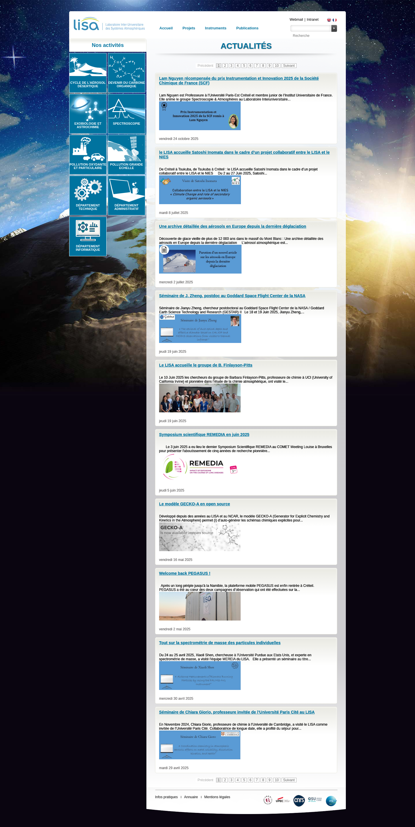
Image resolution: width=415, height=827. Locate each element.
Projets (188, 28)
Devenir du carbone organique (126, 84)
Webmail (296, 20)
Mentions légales (217, 797)
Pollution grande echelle (126, 166)
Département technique (88, 207)
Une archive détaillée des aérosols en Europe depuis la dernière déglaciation (232, 226)
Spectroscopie (126, 123)
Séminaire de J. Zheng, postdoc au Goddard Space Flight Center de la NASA (232, 295)
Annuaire (191, 797)
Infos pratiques (166, 797)
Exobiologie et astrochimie (87, 125)
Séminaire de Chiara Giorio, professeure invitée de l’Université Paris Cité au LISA (237, 712)
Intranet (313, 20)
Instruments (215, 28)
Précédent (205, 66)
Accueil (166, 28)
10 (277, 66)
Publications (247, 28)
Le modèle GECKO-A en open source (194, 504)
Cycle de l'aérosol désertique (87, 84)
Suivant (289, 66)
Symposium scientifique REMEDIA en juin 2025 (204, 434)
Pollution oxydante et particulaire (87, 166)
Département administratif (126, 207)
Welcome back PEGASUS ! (184, 573)
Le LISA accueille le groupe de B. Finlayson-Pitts (205, 365)
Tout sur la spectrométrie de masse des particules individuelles (219, 642)
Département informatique (88, 247)
